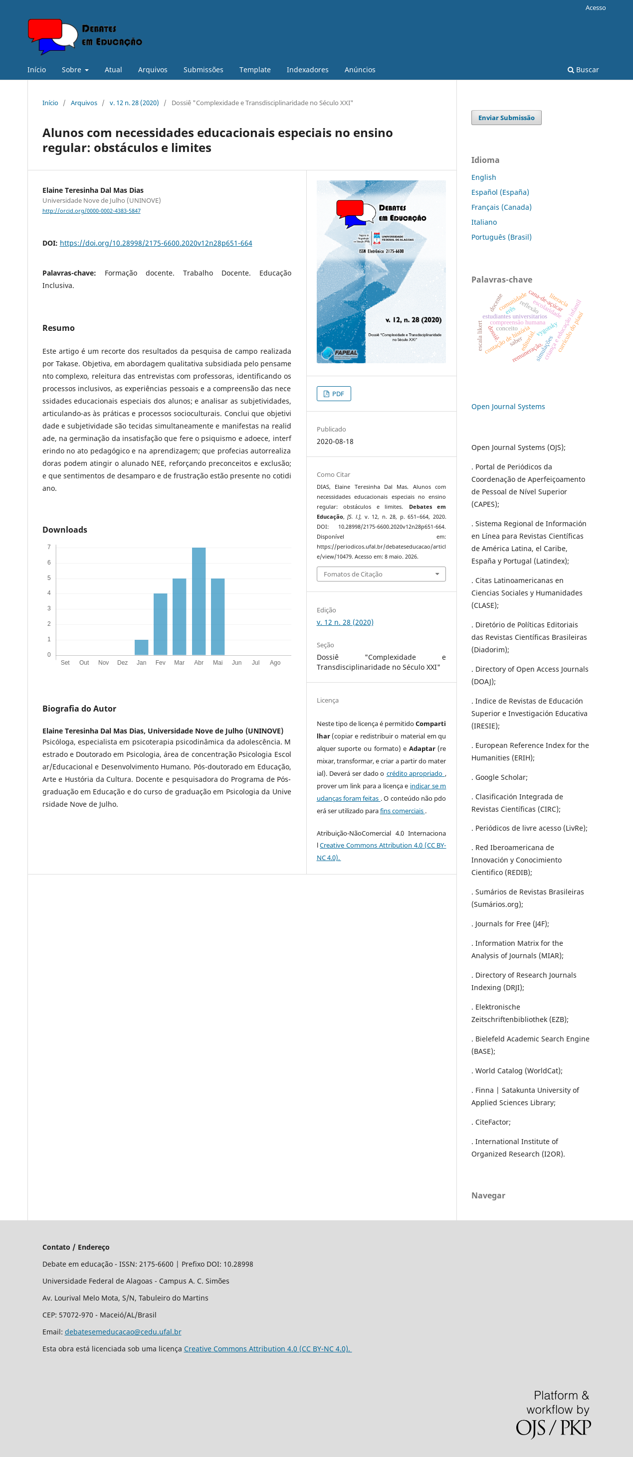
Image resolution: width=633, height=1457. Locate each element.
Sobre (72, 69)
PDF (337, 393)
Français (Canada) (501, 207)
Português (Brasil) (501, 237)
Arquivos (153, 69)
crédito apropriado (416, 773)
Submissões (203, 69)
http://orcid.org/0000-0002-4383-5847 (91, 210)
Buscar (583, 69)
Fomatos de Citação (353, 574)
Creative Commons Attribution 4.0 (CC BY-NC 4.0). (268, 1348)
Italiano (484, 222)
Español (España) (500, 192)
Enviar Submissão (506, 117)
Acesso (596, 7)
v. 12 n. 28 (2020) (134, 102)
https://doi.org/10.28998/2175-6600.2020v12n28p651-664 (156, 243)
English (483, 177)
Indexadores (308, 69)
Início (36, 69)
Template (255, 69)
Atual (113, 69)
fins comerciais (402, 810)
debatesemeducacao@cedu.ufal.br (123, 1331)
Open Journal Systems (508, 406)
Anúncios (360, 69)
